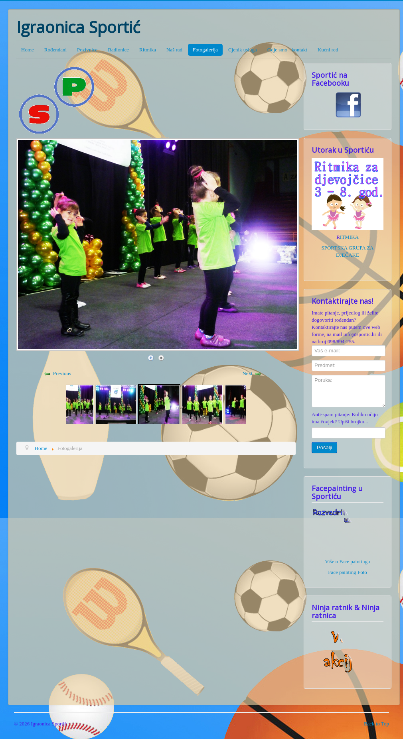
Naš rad (174, 50)
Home (27, 50)
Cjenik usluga (242, 50)
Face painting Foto (347, 572)
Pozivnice (87, 50)
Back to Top (376, 724)
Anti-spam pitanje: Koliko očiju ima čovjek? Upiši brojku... (345, 418)
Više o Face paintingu (347, 561)
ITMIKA (349, 237)
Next (247, 373)
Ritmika (147, 50)
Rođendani (55, 50)
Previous (62, 373)
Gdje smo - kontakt (287, 50)
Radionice (118, 50)
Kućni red (328, 50)
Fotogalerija (205, 50)
